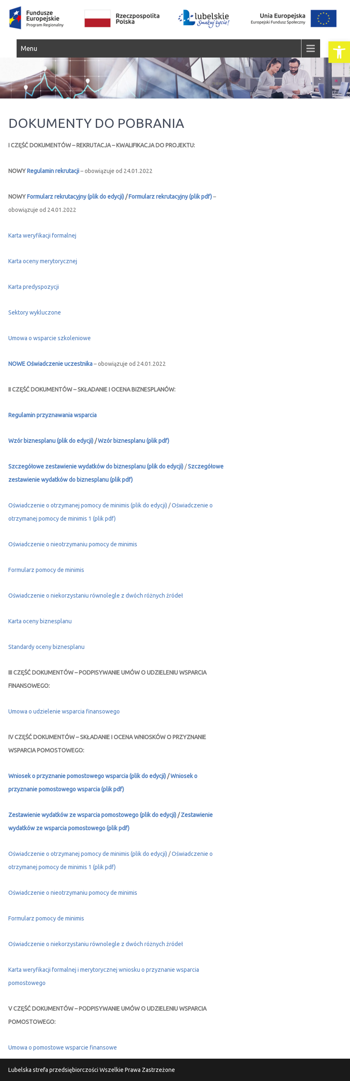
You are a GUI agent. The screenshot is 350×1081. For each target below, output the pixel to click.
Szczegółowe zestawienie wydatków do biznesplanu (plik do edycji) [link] (95, 466)
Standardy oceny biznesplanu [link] (46, 647)
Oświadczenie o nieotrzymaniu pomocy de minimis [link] (72, 544)
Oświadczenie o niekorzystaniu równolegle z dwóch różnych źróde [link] (94, 595)
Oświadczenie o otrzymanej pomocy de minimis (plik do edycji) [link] (87, 505)
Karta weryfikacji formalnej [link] (42, 235)
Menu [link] (29, 48)
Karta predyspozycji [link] (33, 286)
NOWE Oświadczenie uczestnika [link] (50, 363)
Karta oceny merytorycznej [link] (42, 261)
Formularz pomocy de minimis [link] (46, 570)
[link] (339, 52)
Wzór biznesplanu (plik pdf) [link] (133, 440)
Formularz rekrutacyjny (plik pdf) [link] (170, 196)
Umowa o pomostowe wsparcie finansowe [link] (62, 1047)
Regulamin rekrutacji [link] (53, 171)
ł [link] (182, 595)
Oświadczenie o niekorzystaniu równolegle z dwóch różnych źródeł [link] (95, 944)
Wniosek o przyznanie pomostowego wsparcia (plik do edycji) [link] (87, 776)
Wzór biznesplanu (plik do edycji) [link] (50, 440)
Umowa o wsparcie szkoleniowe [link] (49, 338)
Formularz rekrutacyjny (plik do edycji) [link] (76, 196)
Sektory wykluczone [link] (34, 312)
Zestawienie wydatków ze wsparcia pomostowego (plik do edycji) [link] (92, 815)
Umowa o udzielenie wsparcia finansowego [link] (64, 711)
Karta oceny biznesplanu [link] (40, 621)
